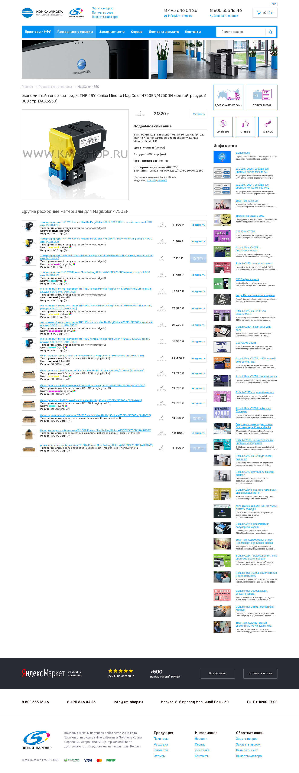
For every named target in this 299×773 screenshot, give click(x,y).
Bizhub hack (243, 152)
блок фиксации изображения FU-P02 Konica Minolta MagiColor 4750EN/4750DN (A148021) (95, 430)
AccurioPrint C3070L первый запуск (256, 376)
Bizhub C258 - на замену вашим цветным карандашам (255, 442)
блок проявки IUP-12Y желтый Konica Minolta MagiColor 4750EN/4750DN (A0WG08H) (92, 370)
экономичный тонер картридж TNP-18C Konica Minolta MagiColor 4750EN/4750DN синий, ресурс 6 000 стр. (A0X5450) (95, 340)
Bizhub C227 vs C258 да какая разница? (254, 457)
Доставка (202, 750)
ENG (274, 4)
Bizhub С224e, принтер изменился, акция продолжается (256, 491)
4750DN (162, 180)
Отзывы (159, 756)
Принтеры (161, 739)
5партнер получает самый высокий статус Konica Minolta (254, 624)
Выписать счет (247, 750)
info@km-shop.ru (128, 702)
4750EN (151, 180)
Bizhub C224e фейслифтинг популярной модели (252, 525)
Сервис (136, 32)
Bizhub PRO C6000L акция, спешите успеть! (252, 592)
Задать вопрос (102, 8)
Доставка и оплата (164, 32)
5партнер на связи (247, 200)
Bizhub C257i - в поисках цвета (254, 263)
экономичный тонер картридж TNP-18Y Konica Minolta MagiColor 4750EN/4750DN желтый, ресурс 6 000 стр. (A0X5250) (96, 307)
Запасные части (112, 32)
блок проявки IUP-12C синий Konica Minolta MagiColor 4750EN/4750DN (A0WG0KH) (91, 400)
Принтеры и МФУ (38, 32)
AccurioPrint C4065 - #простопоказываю (248, 249)
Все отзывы (217, 673)
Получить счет (103, 12)
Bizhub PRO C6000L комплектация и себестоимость (256, 574)
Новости (201, 739)
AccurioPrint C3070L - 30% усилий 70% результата (256, 360)
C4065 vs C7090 (245, 231)
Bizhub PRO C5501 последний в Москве (255, 608)
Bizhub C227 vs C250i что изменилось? (251, 313)
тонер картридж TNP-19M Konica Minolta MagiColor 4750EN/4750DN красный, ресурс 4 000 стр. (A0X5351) (96, 257)
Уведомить (199, 113)
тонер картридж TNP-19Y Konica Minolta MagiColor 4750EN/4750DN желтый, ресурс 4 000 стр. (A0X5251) (96, 240)
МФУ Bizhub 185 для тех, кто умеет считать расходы (256, 507)
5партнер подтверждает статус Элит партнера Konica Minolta (254, 426)
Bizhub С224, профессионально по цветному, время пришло (256, 557)
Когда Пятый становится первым (255, 295)
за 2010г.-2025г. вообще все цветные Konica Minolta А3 (252, 170)
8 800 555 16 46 (226, 10)
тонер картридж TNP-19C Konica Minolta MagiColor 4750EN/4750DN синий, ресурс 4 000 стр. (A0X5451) (95, 274)
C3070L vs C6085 (246, 342)
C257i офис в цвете (247, 279)
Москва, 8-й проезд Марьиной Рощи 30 (195, 702)
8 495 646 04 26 (180, 10)
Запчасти (161, 750)
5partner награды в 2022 (250, 215)
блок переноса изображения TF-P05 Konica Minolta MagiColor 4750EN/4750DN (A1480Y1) (95, 415)
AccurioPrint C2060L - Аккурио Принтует (253, 410)
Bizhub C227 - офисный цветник (255, 392)
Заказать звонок (248, 744)
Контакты (193, 32)
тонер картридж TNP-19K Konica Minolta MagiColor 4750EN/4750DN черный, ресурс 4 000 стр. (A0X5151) (96, 223)
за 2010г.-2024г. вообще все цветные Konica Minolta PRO (253, 186)
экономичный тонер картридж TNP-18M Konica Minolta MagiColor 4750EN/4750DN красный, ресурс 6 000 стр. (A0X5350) (96, 324)
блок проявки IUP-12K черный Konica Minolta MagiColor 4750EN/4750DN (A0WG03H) (92, 355)
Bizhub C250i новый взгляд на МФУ (253, 328)
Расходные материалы (75, 32)
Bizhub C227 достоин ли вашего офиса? (255, 473)
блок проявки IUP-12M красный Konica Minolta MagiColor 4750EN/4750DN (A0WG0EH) (92, 385)
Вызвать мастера (105, 17)
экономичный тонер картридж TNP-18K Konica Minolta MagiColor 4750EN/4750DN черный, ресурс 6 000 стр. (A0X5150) (96, 290)
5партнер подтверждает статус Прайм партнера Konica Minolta (254, 541)
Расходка (161, 744)
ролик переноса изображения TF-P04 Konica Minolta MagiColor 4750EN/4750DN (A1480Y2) (96, 445)
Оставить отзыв (260, 673)
